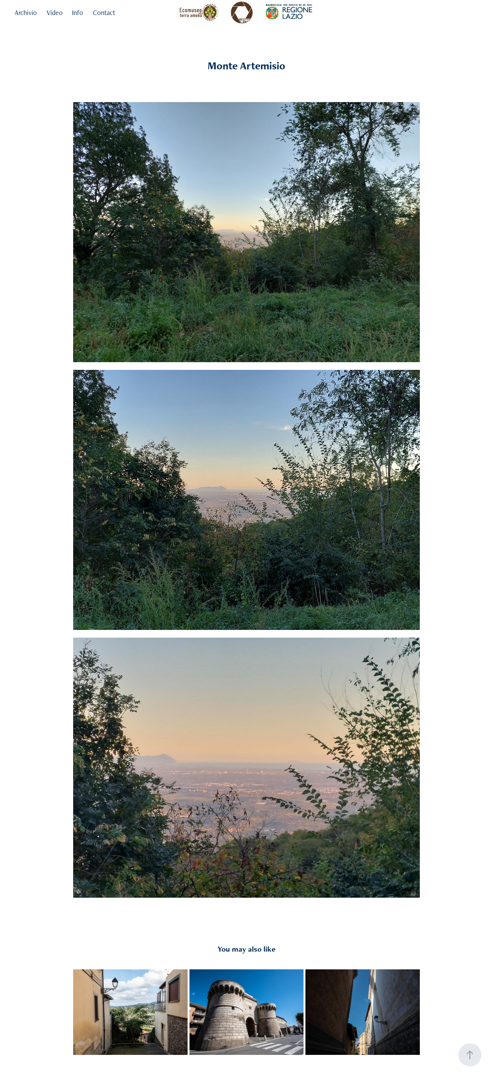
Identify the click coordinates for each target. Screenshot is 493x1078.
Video (55, 12)
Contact (104, 12)
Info (77, 12)
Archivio (26, 12)
